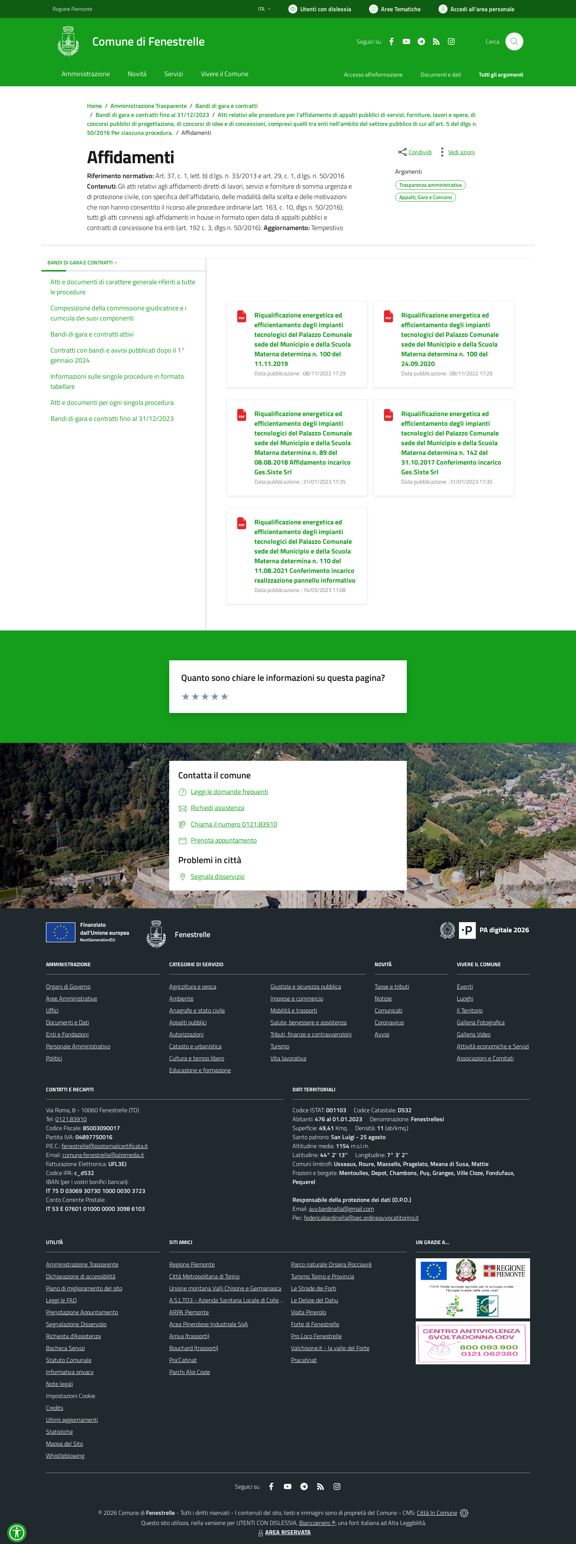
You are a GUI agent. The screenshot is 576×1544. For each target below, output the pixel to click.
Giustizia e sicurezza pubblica (305, 986)
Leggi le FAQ (61, 1300)
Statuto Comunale (69, 1359)
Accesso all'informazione (373, 74)
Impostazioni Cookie (70, 1395)
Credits (54, 1407)
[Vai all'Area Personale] (476, 9)
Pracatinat (304, 1359)
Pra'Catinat (183, 1359)
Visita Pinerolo (308, 1312)
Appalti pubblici (188, 1022)
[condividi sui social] (414, 152)
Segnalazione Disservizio (76, 1324)
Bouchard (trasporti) (193, 1347)
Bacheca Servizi (65, 1347)
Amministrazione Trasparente (149, 105)
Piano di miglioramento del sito (84, 1288)
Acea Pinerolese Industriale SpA (208, 1324)
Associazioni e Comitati (485, 1058)
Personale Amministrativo (78, 1046)
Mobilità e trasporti (293, 1010)
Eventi (465, 986)
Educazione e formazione (200, 1070)
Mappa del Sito (64, 1443)
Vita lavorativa (288, 1058)
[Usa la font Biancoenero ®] (319, 9)
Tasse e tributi (392, 986)
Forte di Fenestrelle (315, 1324)
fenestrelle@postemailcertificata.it (105, 1145)
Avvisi (382, 1034)
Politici (54, 1058)
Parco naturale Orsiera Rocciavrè (331, 1264)
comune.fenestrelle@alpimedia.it (103, 1154)
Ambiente (181, 998)
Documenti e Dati (67, 1022)
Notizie (383, 998)
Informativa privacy (70, 1371)
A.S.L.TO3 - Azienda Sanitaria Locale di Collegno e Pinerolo (241, 1300)
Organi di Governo (68, 986)
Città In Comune (437, 1512)
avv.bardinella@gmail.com (341, 1208)
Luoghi (465, 998)
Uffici (52, 1010)
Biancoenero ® (317, 1522)
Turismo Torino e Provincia (322, 1276)
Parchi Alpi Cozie (189, 1371)
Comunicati (388, 1010)
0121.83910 (71, 1118)
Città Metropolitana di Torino (204, 1276)
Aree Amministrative (71, 998)
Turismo (279, 1046)
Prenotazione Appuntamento (82, 1312)
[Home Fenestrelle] (129, 41)
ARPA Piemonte (189, 1312)
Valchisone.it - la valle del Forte (330, 1347)
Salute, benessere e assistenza (308, 1022)
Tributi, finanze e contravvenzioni (311, 1034)
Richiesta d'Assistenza (73, 1335)
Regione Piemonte (192, 1264)
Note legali (59, 1383)
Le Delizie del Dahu (314, 1300)
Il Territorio (470, 1010)
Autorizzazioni (186, 1034)
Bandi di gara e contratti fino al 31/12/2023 (152, 114)
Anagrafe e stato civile (197, 1010)
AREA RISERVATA (283, 1532)
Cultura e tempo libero (196, 1058)
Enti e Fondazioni (67, 1034)
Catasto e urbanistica (195, 1046)
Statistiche (59, 1431)
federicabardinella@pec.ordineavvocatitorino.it (361, 1217)
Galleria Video (473, 1034)
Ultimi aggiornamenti (72, 1419)
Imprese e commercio (296, 998)
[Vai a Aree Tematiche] (395, 9)
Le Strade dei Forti (313, 1288)
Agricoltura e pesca (192, 986)
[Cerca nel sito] (514, 41)
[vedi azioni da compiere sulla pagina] (456, 152)
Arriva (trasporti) (189, 1335)
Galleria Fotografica (481, 1022)
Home (94, 105)
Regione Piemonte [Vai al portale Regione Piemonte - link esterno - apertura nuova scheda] (72, 9)
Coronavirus (389, 1022)
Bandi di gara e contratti (226, 105)
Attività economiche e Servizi (493, 1046)
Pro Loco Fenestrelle (316, 1335)
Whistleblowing (65, 1455)
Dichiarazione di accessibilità (80, 1276)
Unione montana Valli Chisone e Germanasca (225, 1288)
